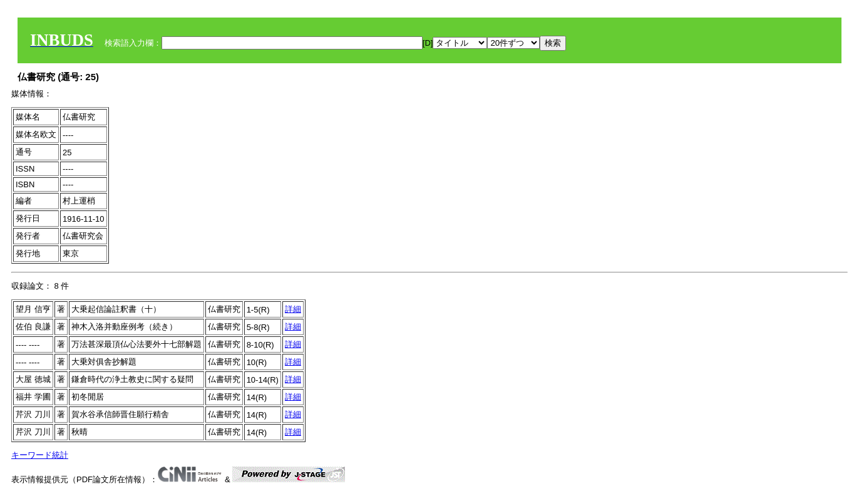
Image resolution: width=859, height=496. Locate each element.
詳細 (293, 309)
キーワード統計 (39, 455)
